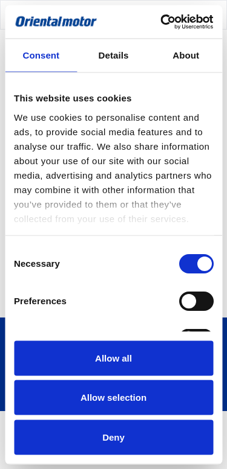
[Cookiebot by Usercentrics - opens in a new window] (161, 22)
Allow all (113, 358)
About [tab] (186, 55)
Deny (113, 437)
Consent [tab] (40, 55)
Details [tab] (114, 55)
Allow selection (113, 397)
